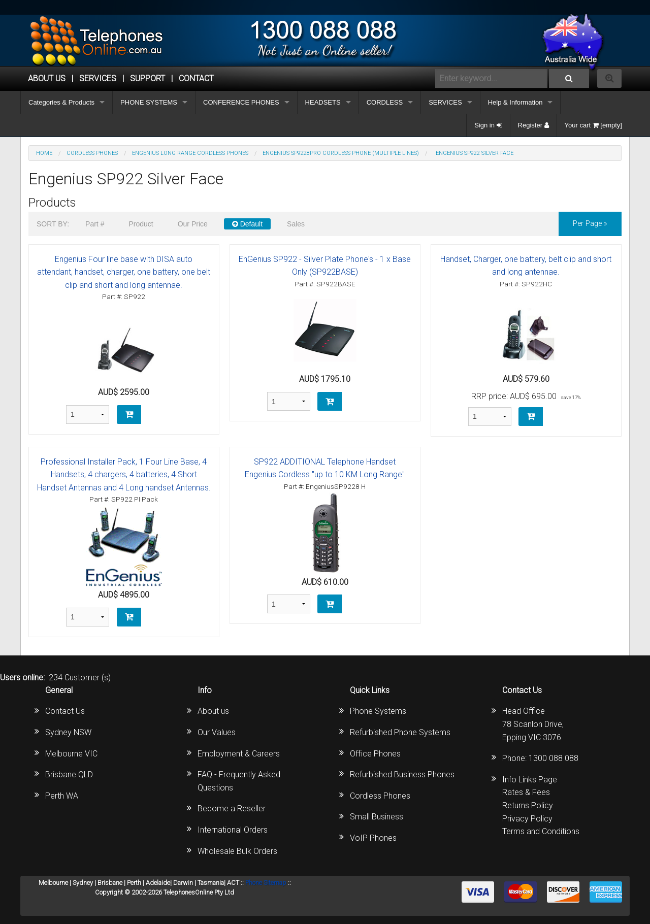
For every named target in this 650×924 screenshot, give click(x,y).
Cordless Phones (380, 796)
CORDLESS (385, 102)
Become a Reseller (232, 808)
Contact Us (65, 711)
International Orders (233, 830)
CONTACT (196, 78)
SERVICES (445, 102)
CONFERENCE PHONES (241, 102)
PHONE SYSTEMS (148, 102)
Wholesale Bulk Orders (237, 851)
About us (213, 711)
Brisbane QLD (69, 774)
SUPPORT (147, 78)
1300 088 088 (553, 758)
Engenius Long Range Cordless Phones (190, 153)
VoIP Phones (373, 838)
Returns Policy (527, 805)
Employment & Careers (239, 753)
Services (97, 78)
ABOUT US (47, 78)
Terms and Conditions (540, 831)
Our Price (193, 224)
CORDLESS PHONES (92, 153)
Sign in (488, 125)
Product (140, 224)
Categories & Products (61, 102)
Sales (296, 224)
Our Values (217, 732)
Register (533, 125)
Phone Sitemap (265, 882)
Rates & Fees (526, 792)
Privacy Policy (527, 818)
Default (247, 224)
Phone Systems (378, 711)
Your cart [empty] (593, 125)
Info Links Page (529, 779)
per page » (590, 223)
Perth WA (61, 796)
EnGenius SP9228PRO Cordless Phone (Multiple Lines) (341, 153)
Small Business (376, 816)
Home (44, 153)
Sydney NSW (68, 732)
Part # (94, 224)
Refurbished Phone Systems (400, 732)
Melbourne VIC (71, 753)
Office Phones (375, 753)
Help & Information (515, 102)
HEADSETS (323, 102)
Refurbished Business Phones (402, 774)
